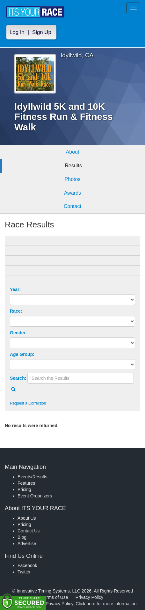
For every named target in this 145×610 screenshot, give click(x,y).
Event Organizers (35, 495)
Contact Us (29, 530)
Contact (72, 206)
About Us (27, 518)
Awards (72, 193)
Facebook (27, 565)
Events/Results (32, 476)
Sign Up (41, 32)
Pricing (24, 489)
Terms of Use (55, 597)
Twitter (24, 571)
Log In (17, 32)
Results (73, 165)
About (72, 152)
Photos (73, 179)
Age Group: (22, 354)
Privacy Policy (89, 597)
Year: (15, 289)
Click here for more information (106, 603)
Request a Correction (28, 403)
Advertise (27, 543)
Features (26, 483)
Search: (18, 378)
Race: (16, 311)
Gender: (18, 332)
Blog (22, 537)
